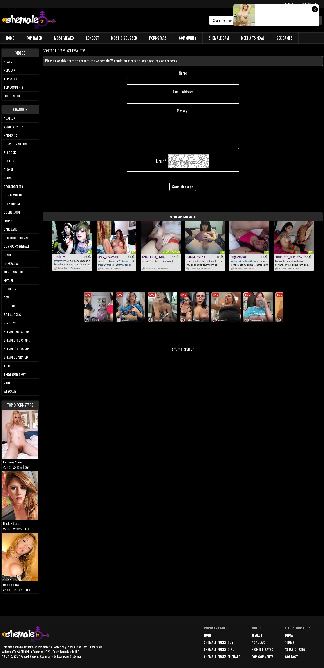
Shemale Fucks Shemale (222, 656)
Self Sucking (12, 314)
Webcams (10, 391)
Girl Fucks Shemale (17, 237)
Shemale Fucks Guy (16, 348)
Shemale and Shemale (18, 331)
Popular (9, 70)
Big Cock (10, 152)
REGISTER (310, 4)
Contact (291, 656)
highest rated (262, 649)
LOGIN (289, 4)
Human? (160, 161)
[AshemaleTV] (29, 20)
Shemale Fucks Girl (17, 340)
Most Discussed (124, 38)
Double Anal (12, 212)
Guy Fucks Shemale (16, 246)
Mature (9, 280)
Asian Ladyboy (13, 126)
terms (289, 642)
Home (10, 38)
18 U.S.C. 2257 (295, 649)
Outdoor (10, 289)
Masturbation (13, 271)
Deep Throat (12, 203)
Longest (92, 38)
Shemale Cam (219, 38)
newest (256, 635)
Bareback (10, 135)
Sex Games (284, 38)
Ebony (8, 220)
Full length (12, 95)
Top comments (13, 87)
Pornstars (158, 38)
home (208, 635)
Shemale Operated (16, 357)
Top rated (10, 78)
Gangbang (10, 229)
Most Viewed (64, 38)
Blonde (9, 169)
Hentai (8, 254)
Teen (7, 365)
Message (183, 110)
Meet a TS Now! (252, 38)
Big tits (9, 161)
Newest (9, 61)
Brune (8, 178)
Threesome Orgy (15, 374)
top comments (262, 656)
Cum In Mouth (13, 195)
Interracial (11, 263)
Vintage (9, 382)
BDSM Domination (15, 143)
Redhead (9, 306)
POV (6, 297)
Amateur (9, 118)
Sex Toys (10, 323)
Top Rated (34, 38)
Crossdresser (13, 186)
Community (187, 38)
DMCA (289, 635)
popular (258, 642)
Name (183, 73)
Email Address (183, 92)
